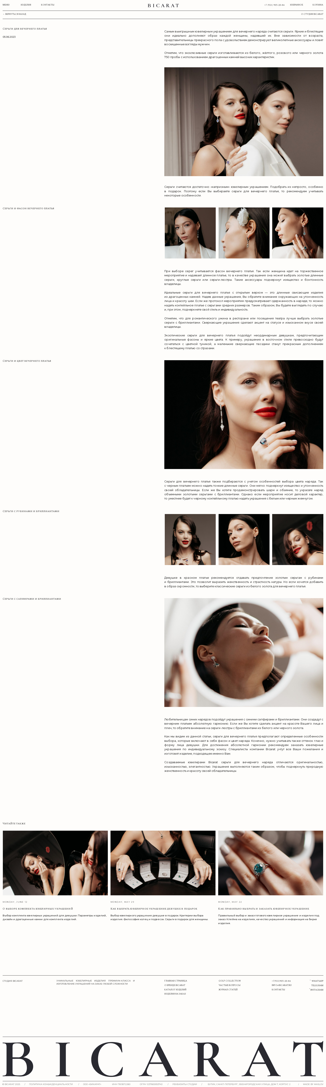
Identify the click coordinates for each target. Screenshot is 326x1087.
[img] (163, 5)
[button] (187, 1084)
